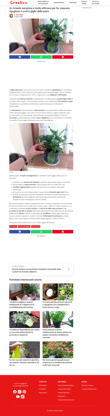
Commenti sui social (66, 400)
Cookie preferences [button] (89, 389)
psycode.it (43, 393)
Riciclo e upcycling (95, 3)
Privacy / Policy (87, 385)
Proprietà (61, 396)
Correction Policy (64, 389)
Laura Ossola (19, 15)
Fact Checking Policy (66, 385)
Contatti (42, 389)
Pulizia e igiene (84, 3)
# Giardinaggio (24, 226)
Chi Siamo (43, 385)
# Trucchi (13, 226)
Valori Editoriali (63, 393)
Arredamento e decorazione (43, 3)
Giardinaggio (59, 3)
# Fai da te (36, 226)
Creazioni (72, 3)
